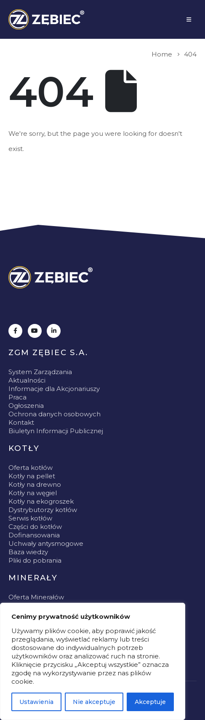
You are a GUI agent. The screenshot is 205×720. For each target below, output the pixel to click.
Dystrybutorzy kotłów (42, 510)
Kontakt (21, 422)
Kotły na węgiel (32, 493)
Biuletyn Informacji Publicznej (55, 431)
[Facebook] (15, 331)
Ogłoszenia (26, 405)
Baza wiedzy (28, 552)
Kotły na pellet (31, 476)
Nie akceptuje (94, 702)
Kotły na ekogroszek (41, 501)
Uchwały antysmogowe (45, 543)
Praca (17, 397)
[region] (92, 661)
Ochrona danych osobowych (54, 414)
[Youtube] (35, 331)
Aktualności (26, 380)
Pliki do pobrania (34, 560)
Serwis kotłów (30, 518)
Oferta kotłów (30, 467)
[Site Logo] (46, 19)
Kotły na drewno (34, 484)
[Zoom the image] (50, 277)
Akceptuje (150, 702)
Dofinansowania (34, 535)
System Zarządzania (40, 372)
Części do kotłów (35, 526)
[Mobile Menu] (189, 19)
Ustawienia (36, 702)
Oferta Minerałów (36, 597)
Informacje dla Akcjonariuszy (54, 389)
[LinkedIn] (54, 331)
